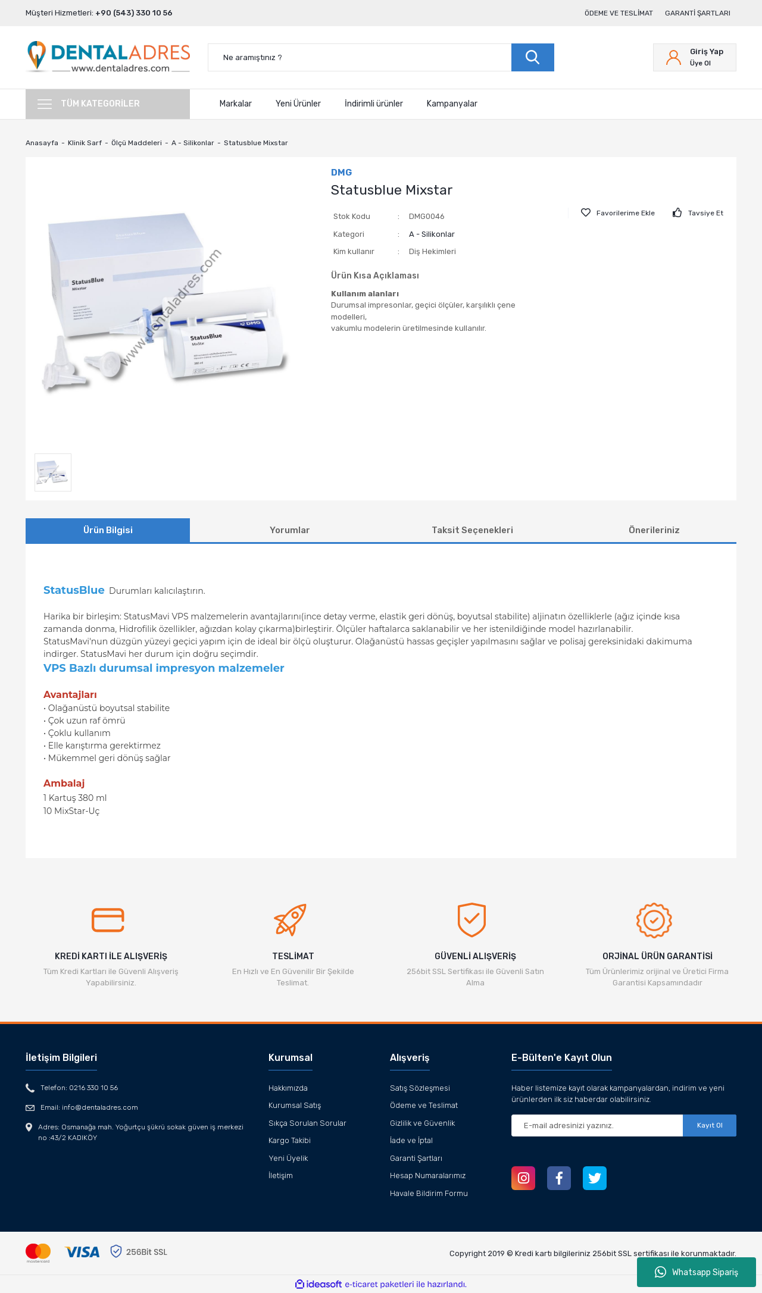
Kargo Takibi (289, 1140)
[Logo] (108, 57)
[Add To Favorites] (618, 213)
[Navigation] (108, 104)
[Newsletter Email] (623, 1125)
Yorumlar (290, 530)
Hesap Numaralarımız (428, 1175)
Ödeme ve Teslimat (619, 13)
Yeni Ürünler (298, 104)
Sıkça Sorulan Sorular (307, 1123)
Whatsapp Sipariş (696, 1272)
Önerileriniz (654, 530)
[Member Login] (694, 57)
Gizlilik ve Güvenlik (422, 1123)
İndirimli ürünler (374, 104)
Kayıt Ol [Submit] (710, 1125)
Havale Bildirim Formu (429, 1193)
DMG (341, 172)
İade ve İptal (411, 1140)
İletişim (280, 1175)
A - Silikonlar (432, 234)
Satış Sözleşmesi (420, 1088)
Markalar (236, 104)
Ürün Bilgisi (108, 530)
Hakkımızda (288, 1088)
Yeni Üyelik (288, 1158)
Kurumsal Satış (294, 1105)
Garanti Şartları (697, 13)
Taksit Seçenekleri (472, 530)
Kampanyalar (452, 104)
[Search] (381, 57)
